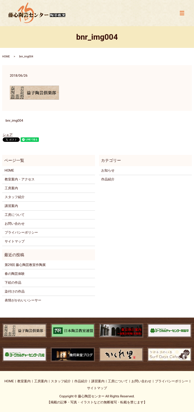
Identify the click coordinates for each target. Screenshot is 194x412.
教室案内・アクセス (20, 179)
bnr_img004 (14, 121)
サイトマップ (15, 241)
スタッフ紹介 (15, 197)
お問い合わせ (15, 224)
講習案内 (11, 206)
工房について (15, 215)
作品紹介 (108, 179)
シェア (8, 135)
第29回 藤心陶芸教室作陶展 (25, 265)
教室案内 (24, 381)
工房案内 (11, 188)
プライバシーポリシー (21, 232)
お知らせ (108, 170)
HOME (6, 56)
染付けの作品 (15, 291)
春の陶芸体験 (15, 274)
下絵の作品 (13, 283)
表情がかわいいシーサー (23, 300)
